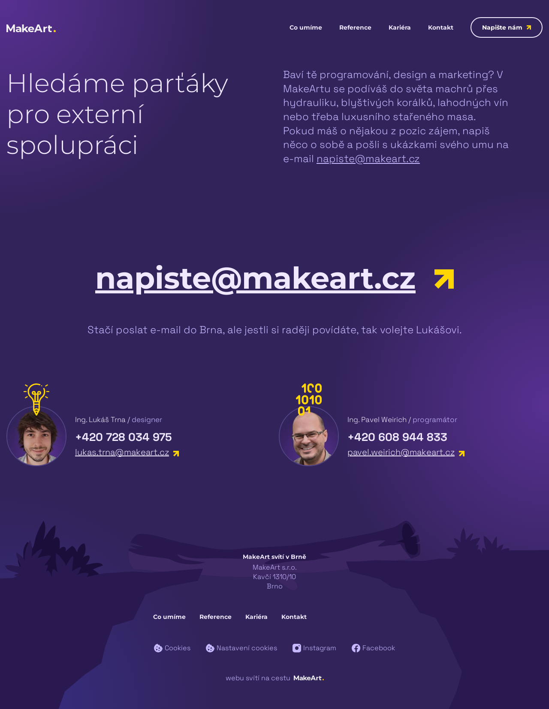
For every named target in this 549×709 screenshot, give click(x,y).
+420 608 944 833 (397, 437)
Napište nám (506, 27)
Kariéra (400, 27)
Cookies (172, 647)
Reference (355, 27)
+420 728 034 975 (123, 437)
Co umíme (306, 27)
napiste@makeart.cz (368, 158)
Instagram (314, 647)
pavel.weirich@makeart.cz (406, 452)
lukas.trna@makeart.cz (127, 452)
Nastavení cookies (241, 647)
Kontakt (440, 27)
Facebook (373, 647)
